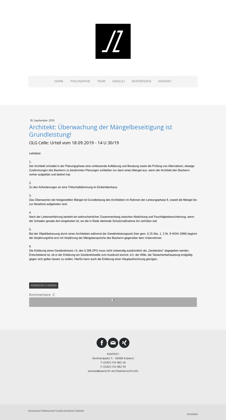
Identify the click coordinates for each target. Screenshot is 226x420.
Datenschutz (48, 410)
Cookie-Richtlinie (65, 410)
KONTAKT (165, 81)
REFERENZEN (141, 81)
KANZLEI (118, 81)
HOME (58, 81)
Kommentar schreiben (43, 285)
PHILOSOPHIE (80, 81)
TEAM (101, 81)
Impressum (34, 410)
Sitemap (79, 410)
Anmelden (192, 413)
